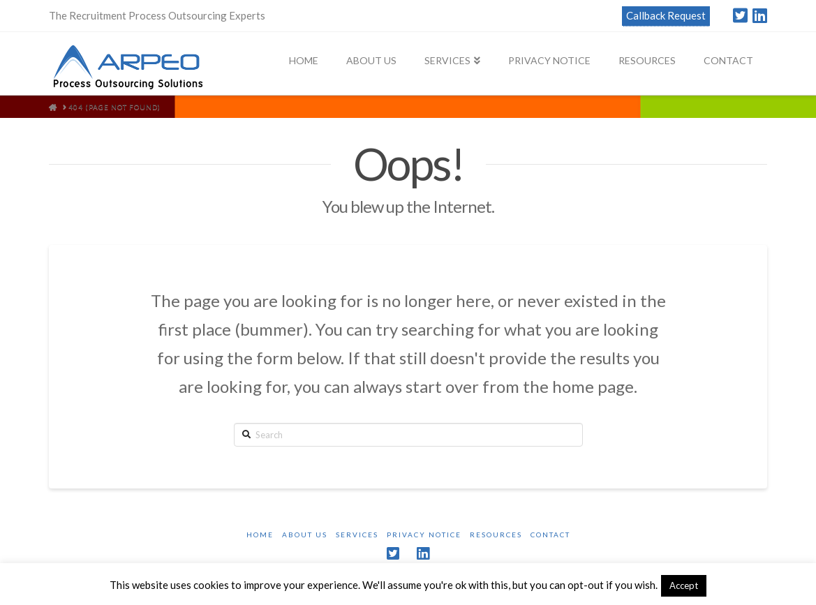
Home (260, 534)
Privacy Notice (424, 534)
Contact (550, 534)
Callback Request (666, 15)
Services (357, 534)
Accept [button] (683, 585)
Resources (496, 534)
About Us (304, 534)
